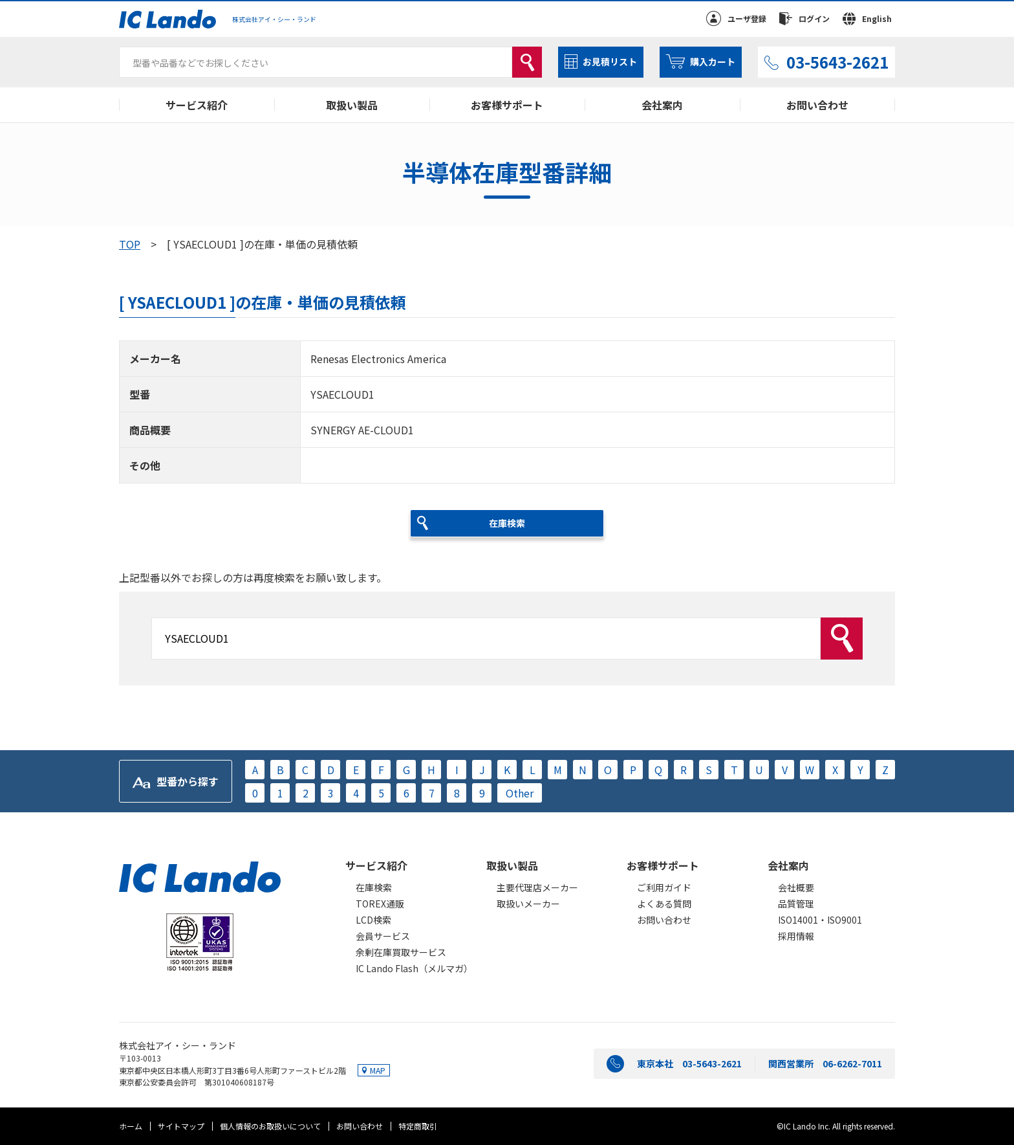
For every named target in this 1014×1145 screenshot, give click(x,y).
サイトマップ (181, 1125)
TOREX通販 (380, 903)
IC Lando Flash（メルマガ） (414, 968)
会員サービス (383, 935)
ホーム (130, 1125)
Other (520, 793)
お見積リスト (610, 61)
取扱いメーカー (528, 903)
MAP (377, 1070)
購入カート (712, 61)
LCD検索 (373, 919)
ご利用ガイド (664, 887)
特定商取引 (417, 1125)
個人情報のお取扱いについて (270, 1125)
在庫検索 (374, 887)
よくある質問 (664, 903)
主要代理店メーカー (537, 887)
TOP (129, 244)
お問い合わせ (817, 105)
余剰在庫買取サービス (401, 952)
